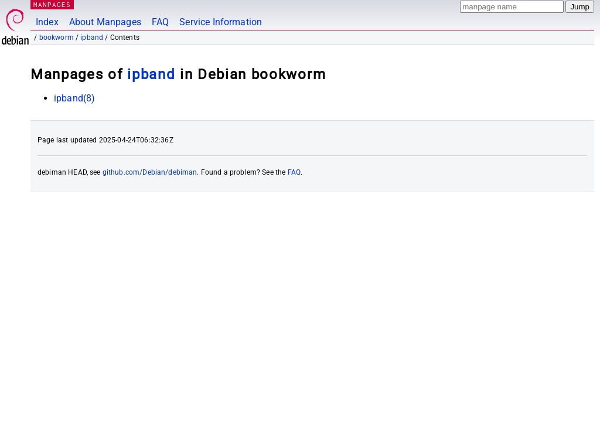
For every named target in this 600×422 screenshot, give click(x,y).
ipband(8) (74, 98)
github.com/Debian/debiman (150, 172)
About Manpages (105, 22)
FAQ (160, 22)
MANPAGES (52, 4)
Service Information (220, 22)
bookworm (56, 37)
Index (47, 22)
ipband (91, 37)
